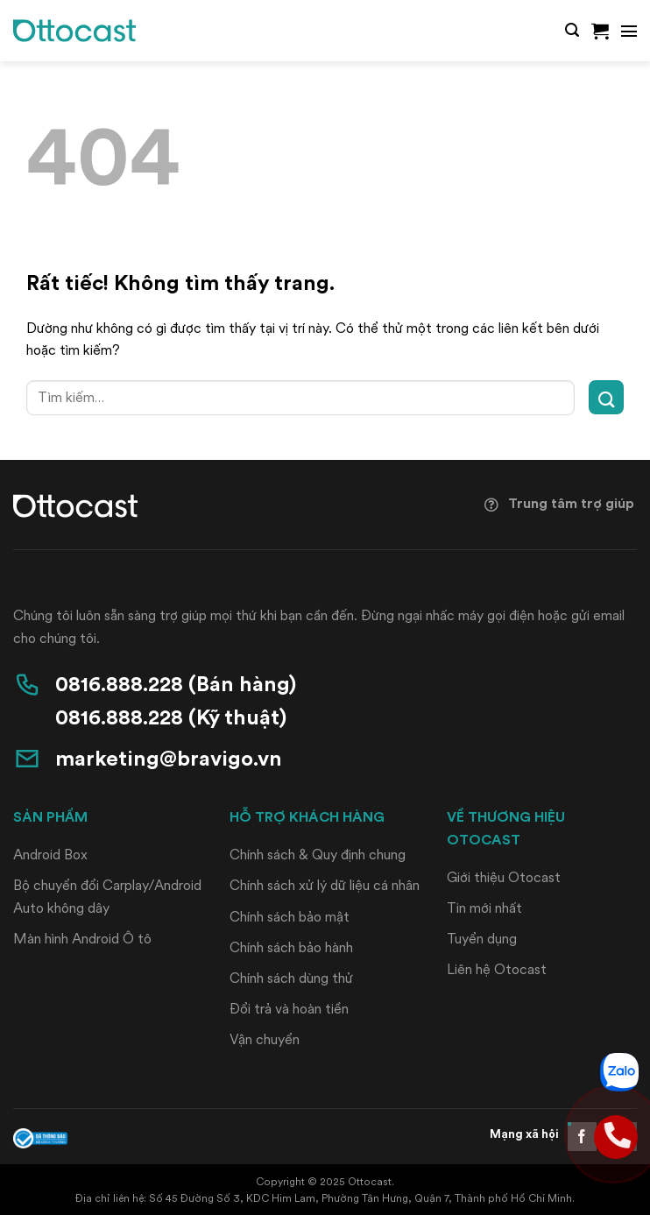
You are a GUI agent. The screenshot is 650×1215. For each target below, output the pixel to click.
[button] (572, 30)
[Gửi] (606, 397)
